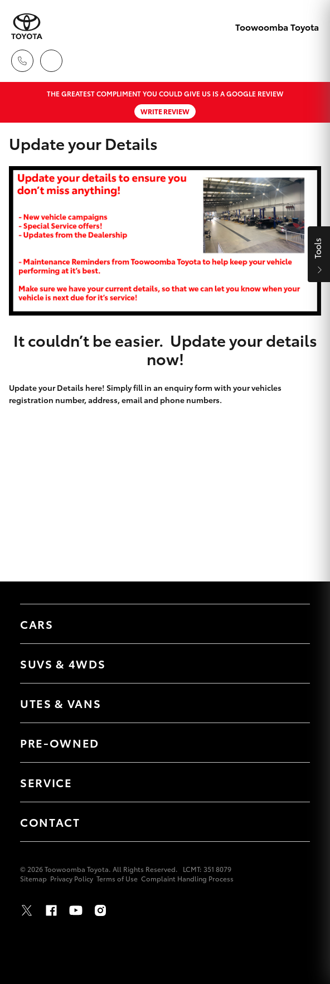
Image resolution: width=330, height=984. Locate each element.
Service (46, 782)
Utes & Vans (60, 703)
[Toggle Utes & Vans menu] (290, 703)
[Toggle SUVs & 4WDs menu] (290, 663)
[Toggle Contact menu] (290, 821)
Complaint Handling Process (187, 878)
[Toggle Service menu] (290, 782)
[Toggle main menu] (308, 61)
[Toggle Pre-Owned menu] (290, 742)
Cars (37, 624)
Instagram (100, 910)
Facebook (51, 910)
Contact (50, 822)
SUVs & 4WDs (62, 663)
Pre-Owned (59, 742)
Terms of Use (117, 878)
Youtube (75, 910)
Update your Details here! (57, 387)
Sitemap (33, 878)
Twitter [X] (26, 910)
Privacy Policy (71, 878)
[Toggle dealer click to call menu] (22, 61)
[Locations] (51, 61)
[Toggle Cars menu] (290, 623)
